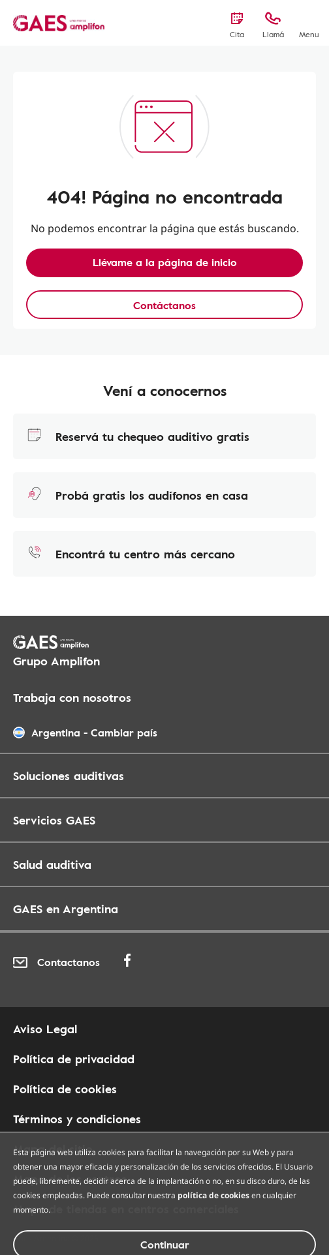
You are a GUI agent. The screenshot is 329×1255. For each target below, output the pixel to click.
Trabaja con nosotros (72, 697)
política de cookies (213, 1227)
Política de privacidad (73, 1058)
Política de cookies (65, 1088)
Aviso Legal (45, 1028)
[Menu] (308, 24)
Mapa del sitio (53, 1148)
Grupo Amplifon (56, 660)
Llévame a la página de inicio (165, 262)
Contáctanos (164, 305)
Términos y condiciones (77, 1118)
